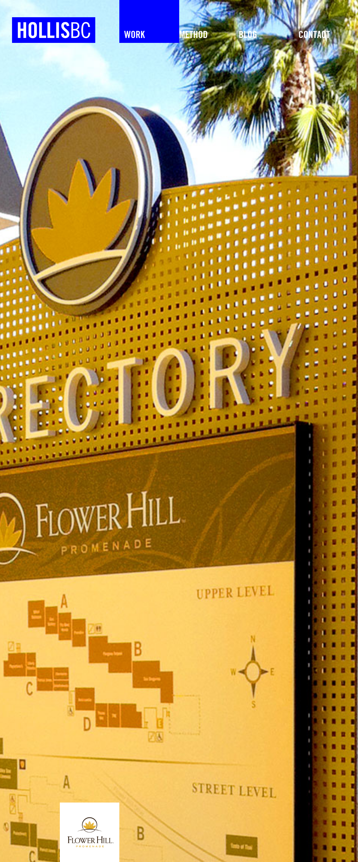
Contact (314, 35)
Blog (248, 35)
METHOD (193, 35)
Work (134, 35)
